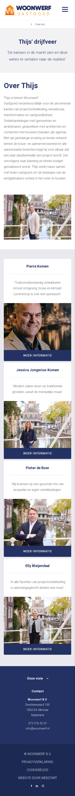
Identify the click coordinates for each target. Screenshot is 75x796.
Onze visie (35, 678)
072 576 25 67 (37, 723)
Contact (38, 691)
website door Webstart (37, 778)
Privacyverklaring (37, 762)
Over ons (40, 24)
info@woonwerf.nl (37, 728)
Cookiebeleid (37, 770)
